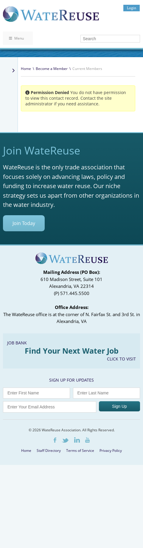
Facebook (55, 440)
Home (26, 68)
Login (131, 8)
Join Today (24, 223)
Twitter (65, 440)
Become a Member (52, 68)
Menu (16, 38)
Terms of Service (80, 450)
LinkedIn (77, 440)
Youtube (87, 440)
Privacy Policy (111, 450)
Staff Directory (49, 450)
